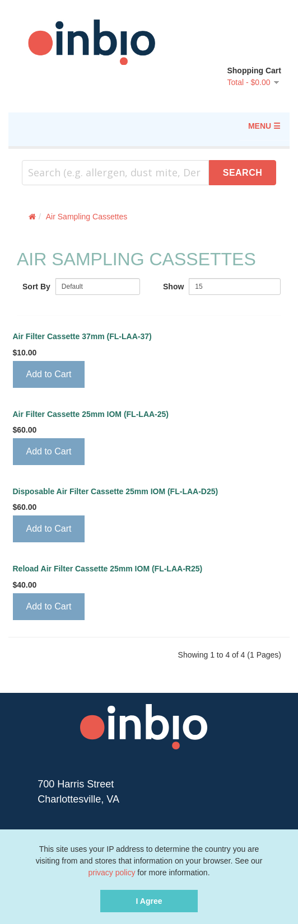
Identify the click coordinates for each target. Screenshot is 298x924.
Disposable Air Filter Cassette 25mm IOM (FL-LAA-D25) (115, 491)
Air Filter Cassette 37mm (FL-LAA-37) (82, 336)
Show (173, 286)
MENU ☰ (264, 125)
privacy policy (111, 872)
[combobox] (115, 172)
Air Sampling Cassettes (87, 216)
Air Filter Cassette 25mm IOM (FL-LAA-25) (91, 414)
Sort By (36, 286)
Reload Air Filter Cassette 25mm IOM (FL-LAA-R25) (108, 569)
